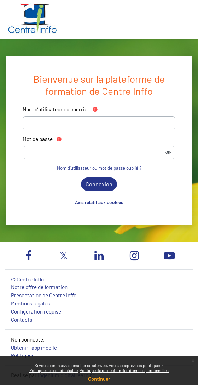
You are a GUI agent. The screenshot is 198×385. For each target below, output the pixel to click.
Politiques (22, 355)
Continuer (99, 379)
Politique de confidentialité (53, 370)
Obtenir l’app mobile (34, 347)
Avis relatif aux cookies (99, 202)
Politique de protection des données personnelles (124, 370)
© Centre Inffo (27, 279)
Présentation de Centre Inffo (43, 295)
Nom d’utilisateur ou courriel (60, 109)
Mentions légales (30, 303)
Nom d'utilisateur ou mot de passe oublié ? (99, 168)
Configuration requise (36, 311)
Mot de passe (42, 139)
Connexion (99, 184)
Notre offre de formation (39, 287)
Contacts (21, 319)
